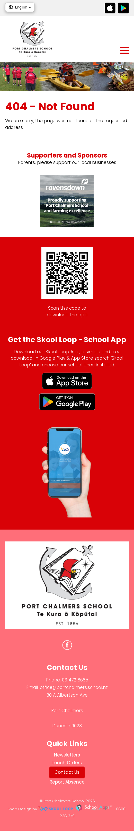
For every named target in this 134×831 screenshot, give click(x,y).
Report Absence (67, 782)
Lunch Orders (67, 763)
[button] (19, 7)
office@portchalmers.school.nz (74, 687)
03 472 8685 (75, 680)
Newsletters (67, 755)
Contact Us (67, 772)
